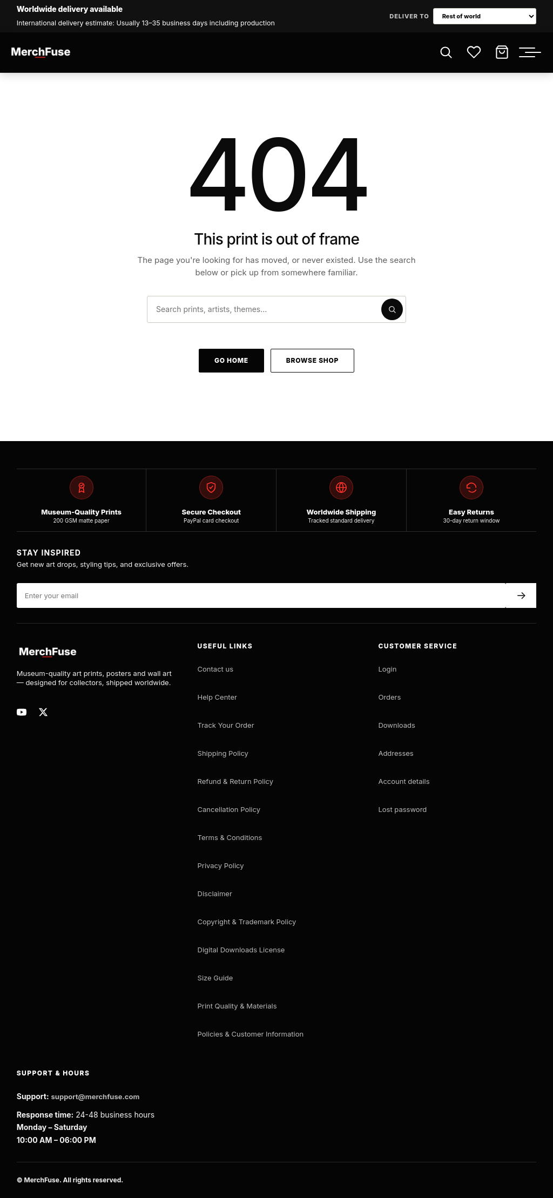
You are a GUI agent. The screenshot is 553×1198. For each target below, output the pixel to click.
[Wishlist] (473, 52)
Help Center (217, 697)
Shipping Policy (223, 753)
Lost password (402, 809)
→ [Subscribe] (521, 595)
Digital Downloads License (241, 949)
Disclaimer (215, 893)
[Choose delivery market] (485, 16)
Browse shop (312, 360)
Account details (403, 781)
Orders (389, 697)
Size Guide (215, 977)
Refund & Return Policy (236, 781)
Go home (231, 360)
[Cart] (501, 52)
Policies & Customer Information (251, 1034)
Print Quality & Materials (237, 1005)
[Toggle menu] (533, 52)
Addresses (395, 753)
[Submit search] (392, 309)
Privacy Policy (221, 865)
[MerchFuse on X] (45, 712)
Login (387, 669)
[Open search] (445, 52)
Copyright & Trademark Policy (247, 921)
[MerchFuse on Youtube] (24, 712)
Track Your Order (226, 725)
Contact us (215, 669)
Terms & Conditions (230, 837)
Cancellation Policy (229, 809)
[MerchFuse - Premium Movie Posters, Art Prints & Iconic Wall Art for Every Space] (41, 52)
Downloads (396, 725)
